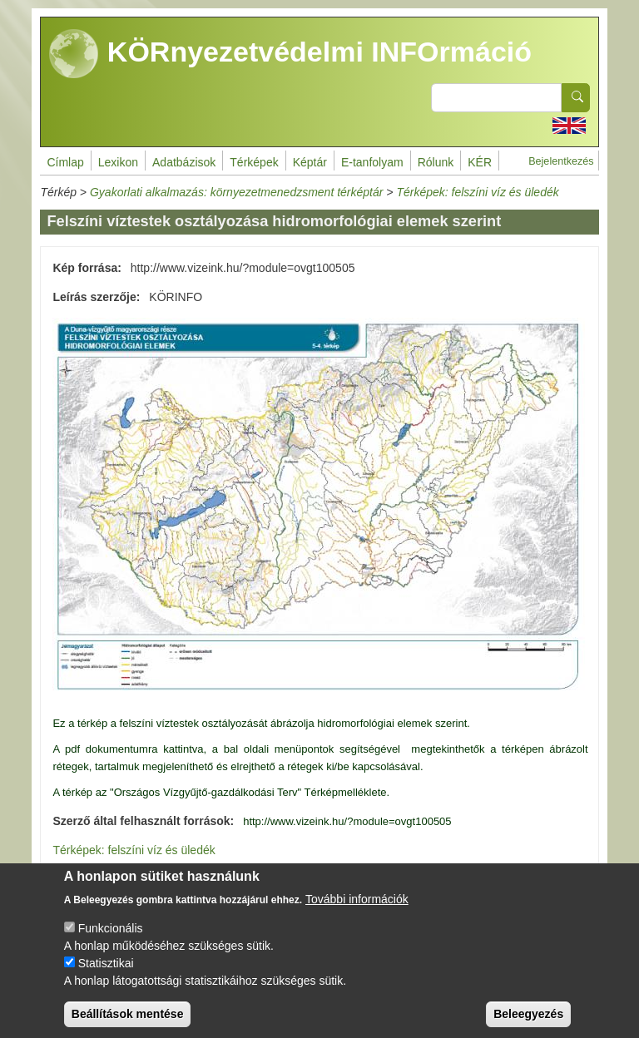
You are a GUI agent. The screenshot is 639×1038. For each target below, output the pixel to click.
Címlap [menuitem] (65, 162)
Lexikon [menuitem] (118, 162)
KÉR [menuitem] (480, 162)
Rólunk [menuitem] (436, 162)
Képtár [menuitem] (310, 162)
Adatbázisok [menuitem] (183, 162)
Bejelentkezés (560, 161)
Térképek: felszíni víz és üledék (477, 192)
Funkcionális (110, 940)
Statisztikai (106, 974)
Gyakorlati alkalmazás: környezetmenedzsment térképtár (236, 192)
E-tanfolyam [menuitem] (372, 162)
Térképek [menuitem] (254, 162)
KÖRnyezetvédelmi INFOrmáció (290, 54)
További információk (357, 910)
